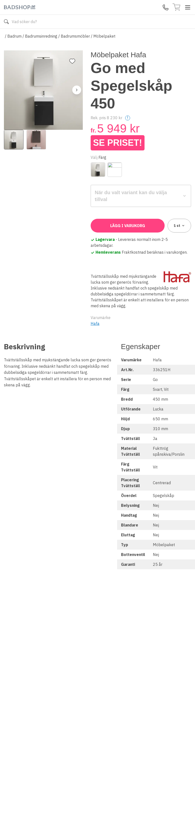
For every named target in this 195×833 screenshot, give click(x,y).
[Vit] (114, 169)
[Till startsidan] (19, 7)
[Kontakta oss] (166, 7)
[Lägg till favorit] (72, 61)
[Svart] (98, 169)
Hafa (95, 323)
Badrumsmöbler (75, 36)
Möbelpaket (104, 36)
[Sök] (6, 21)
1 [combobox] (179, 225)
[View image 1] (14, 139)
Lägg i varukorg (127, 225)
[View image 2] (36, 139)
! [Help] (127, 118)
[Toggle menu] (187, 7)
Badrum (14, 36)
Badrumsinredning (41, 36)
